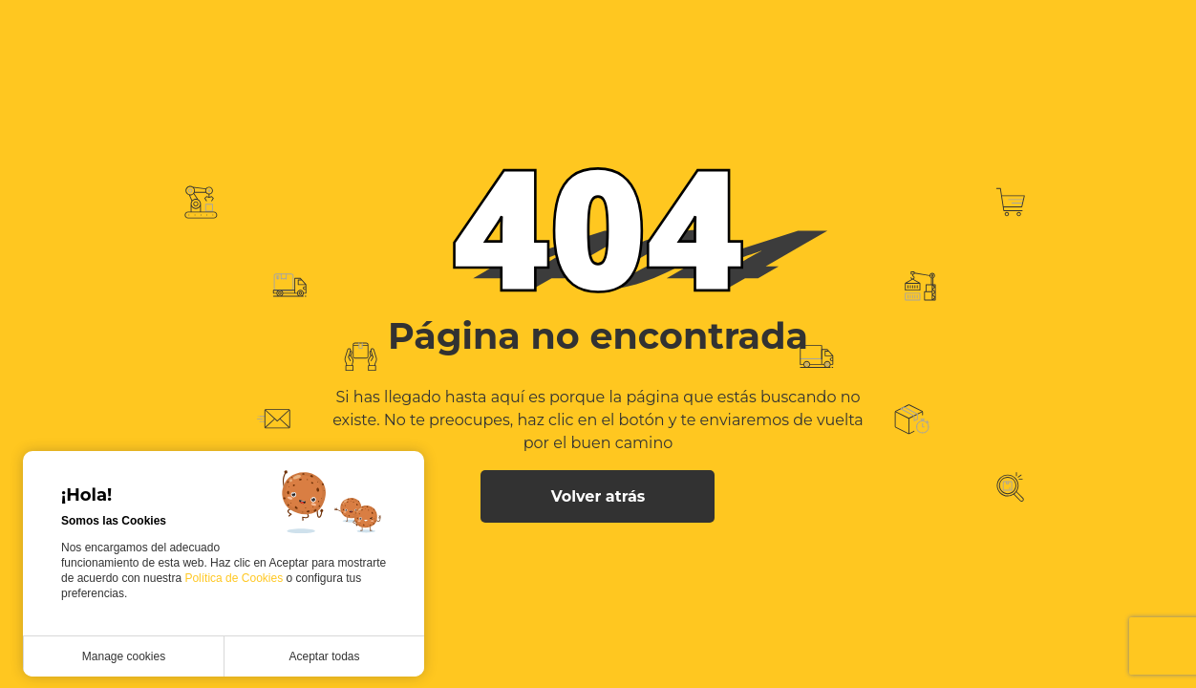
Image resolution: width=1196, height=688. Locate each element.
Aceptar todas (323, 656)
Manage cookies (123, 656)
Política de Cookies (235, 578)
